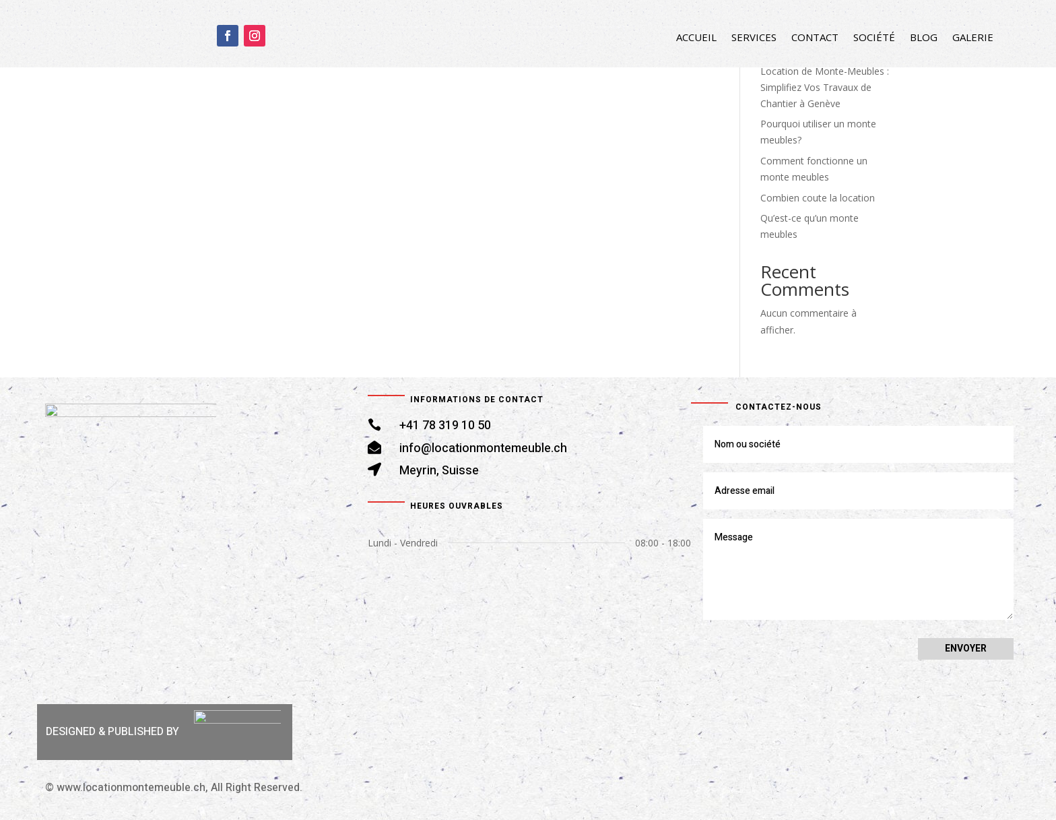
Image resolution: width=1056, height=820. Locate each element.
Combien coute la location (817, 197)
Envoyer (966, 648)
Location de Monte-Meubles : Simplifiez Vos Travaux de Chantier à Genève (824, 87)
